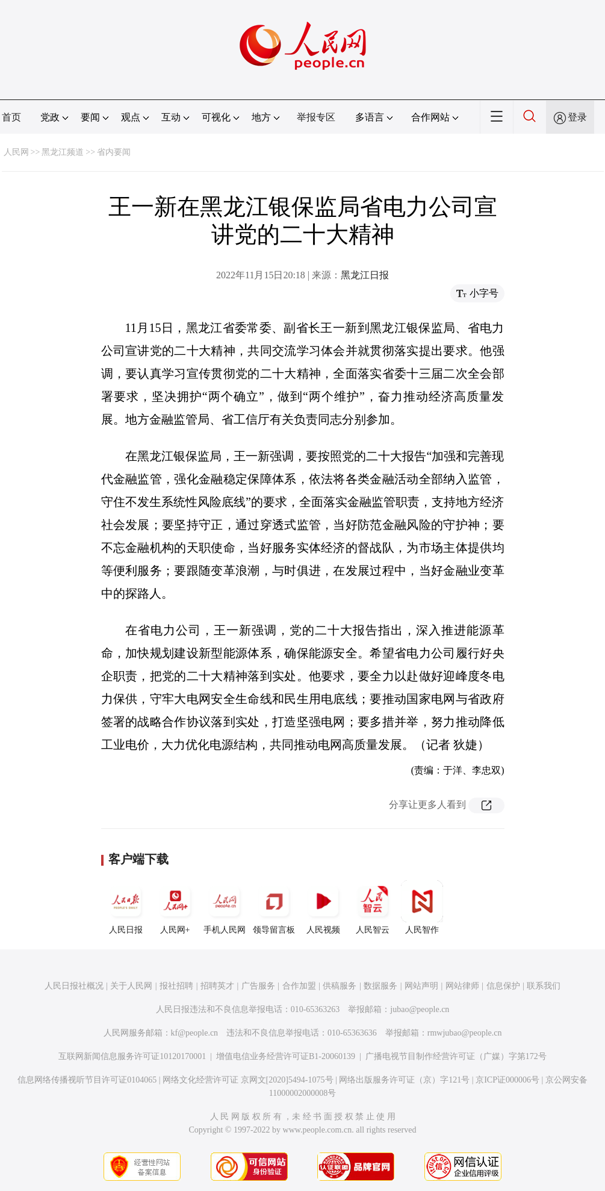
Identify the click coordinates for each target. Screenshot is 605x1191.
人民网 (16, 152)
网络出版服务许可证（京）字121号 (404, 1079)
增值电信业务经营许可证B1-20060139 (285, 1056)
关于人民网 (131, 985)
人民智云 (373, 907)
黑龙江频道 (63, 152)
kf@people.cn (195, 1032)
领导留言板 (274, 907)
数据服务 (380, 985)
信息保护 (503, 985)
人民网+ (175, 907)
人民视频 (323, 907)
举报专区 (316, 117)
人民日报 (126, 907)
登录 (577, 117)
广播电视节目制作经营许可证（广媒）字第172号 (456, 1056)
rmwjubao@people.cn (464, 1032)
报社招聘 (176, 985)
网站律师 (462, 985)
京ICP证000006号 (507, 1079)
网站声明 (421, 985)
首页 (11, 117)
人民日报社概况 (74, 985)
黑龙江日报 (365, 275)
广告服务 (258, 985)
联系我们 (543, 985)
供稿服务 (339, 985)
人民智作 (422, 907)
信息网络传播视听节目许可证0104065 (87, 1079)
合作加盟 (299, 985)
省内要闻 (114, 152)
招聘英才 (217, 985)
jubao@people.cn (419, 1009)
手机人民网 (224, 907)
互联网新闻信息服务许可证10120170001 (132, 1056)
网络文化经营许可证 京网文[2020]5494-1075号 (248, 1079)
